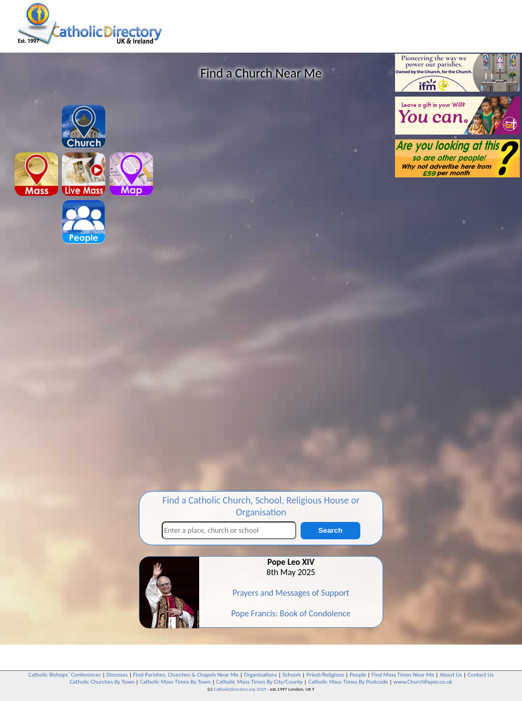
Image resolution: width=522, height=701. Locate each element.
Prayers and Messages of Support (290, 593)
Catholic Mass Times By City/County (259, 681)
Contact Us (480, 674)
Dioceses (117, 674)
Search (330, 530)
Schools (292, 674)
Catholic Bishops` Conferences (64, 674)
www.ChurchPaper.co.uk (422, 681)
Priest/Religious (326, 674)
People (357, 674)
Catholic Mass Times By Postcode (348, 681)
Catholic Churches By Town (101, 681)
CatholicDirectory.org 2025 (240, 689)
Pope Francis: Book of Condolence (291, 613)
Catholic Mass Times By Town (175, 681)
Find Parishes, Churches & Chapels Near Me (185, 674)
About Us (451, 674)
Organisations (260, 674)
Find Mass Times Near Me (403, 674)
